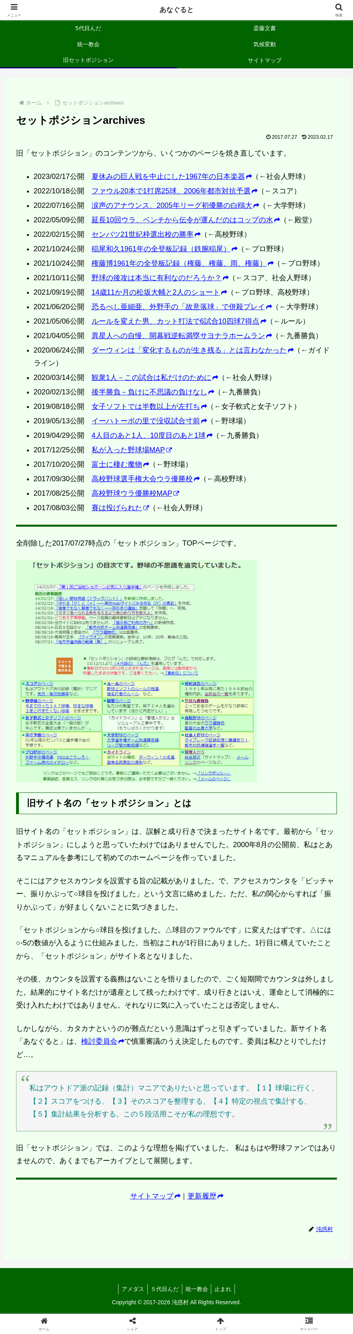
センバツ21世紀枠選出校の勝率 (146, 234)
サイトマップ (155, 1196)
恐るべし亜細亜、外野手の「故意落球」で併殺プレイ (182, 307)
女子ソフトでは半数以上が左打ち (149, 406)
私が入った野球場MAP (132, 450)
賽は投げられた (120, 508)
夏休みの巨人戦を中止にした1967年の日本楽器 (172, 176)
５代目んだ (164, 1289)
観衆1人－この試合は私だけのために (155, 378)
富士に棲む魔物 (120, 464)
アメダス (130, 1289)
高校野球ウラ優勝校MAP (135, 493)
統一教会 (197, 1289)
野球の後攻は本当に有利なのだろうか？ (160, 278)
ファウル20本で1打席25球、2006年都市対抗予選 (174, 191)
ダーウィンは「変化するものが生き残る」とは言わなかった (193, 350)
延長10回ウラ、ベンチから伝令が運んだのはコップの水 (186, 220)
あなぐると (177, 10)
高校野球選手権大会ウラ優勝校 (146, 479)
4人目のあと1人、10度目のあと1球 (152, 435)
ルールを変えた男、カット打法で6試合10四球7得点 (179, 321)
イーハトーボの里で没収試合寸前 (149, 421)
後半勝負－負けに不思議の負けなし (153, 392)
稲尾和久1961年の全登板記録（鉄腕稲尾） (164, 249)
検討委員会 (102, 1041)
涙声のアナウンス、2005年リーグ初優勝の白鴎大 (175, 205)
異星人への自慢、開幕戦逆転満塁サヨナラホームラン (182, 336)
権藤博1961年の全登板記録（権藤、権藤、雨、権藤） (182, 263)
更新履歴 (205, 1196)
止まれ (225, 1289)
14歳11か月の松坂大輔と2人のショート (159, 292)
